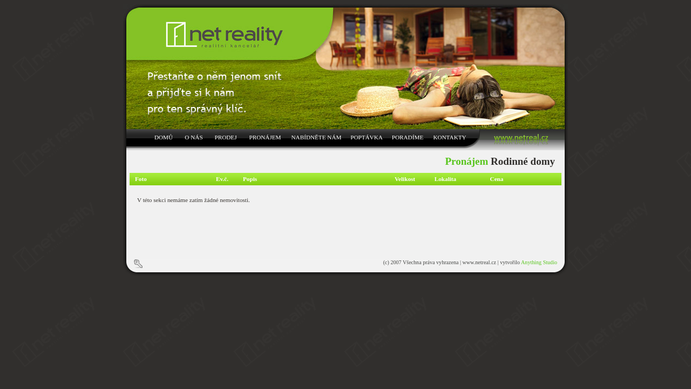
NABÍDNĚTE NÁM (317, 137)
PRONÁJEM (265, 137)
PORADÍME (407, 137)
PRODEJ (225, 137)
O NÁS (193, 137)
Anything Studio (539, 262)
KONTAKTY (449, 137)
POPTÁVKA (366, 137)
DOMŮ (163, 137)
